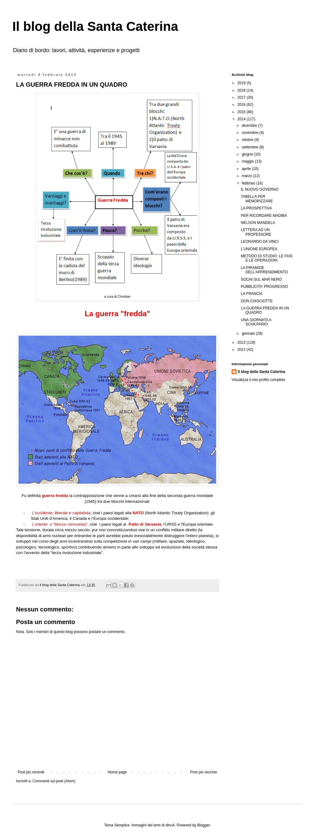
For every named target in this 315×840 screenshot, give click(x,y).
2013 (242, 342)
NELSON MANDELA (258, 223)
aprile (247, 169)
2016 (242, 104)
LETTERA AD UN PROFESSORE (256, 232)
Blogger (203, 825)
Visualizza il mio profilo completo (258, 380)
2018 (242, 90)
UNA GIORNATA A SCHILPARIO (256, 322)
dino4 (170, 825)
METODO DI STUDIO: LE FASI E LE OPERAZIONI (266, 258)
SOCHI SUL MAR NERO (261, 279)
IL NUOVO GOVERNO (260, 189)
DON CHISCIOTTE (257, 301)
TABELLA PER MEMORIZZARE (257, 198)
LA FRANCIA (251, 294)
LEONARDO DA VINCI (260, 241)
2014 (242, 119)
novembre (250, 132)
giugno (248, 154)
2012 (242, 349)
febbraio (249, 183)
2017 (242, 97)
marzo (247, 176)
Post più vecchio (203, 772)
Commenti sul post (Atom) (53, 781)
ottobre (248, 140)
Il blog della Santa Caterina (95, 26)
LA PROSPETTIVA (256, 208)
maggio (248, 161)
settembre (250, 147)
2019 (242, 83)
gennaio (249, 333)
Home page (117, 772)
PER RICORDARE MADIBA (264, 215)
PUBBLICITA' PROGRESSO (264, 286)
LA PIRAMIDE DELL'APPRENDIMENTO (264, 270)
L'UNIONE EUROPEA (259, 249)
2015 (242, 112)
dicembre (250, 125)
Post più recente (31, 772)
